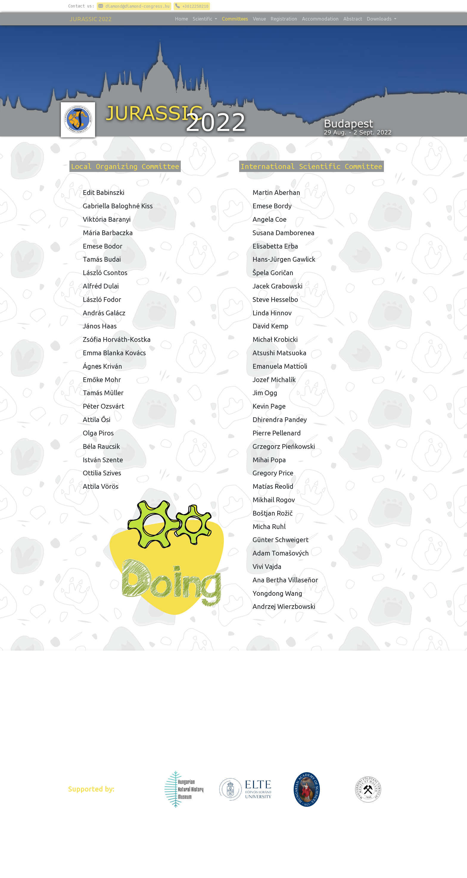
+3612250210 (191, 6)
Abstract (352, 18)
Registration (284, 18)
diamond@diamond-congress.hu (134, 6)
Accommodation (320, 18)
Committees (235, 18)
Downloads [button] (380, 18)
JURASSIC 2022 (91, 18)
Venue (259, 18)
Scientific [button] (203, 18)
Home (181, 18)
